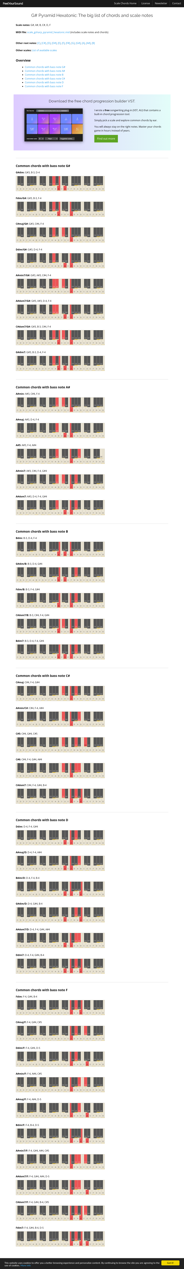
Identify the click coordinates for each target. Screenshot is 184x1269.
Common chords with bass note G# (45, 67)
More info (26, 1265)
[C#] (44, 43)
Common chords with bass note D (44, 82)
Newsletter (161, 3)
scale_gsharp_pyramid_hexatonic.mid (48, 32)
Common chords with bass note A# (45, 71)
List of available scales (44, 50)
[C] (38, 43)
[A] (83, 43)
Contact (176, 3)
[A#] (88, 43)
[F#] (68, 43)
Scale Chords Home (125, 3)
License (145, 3)
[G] (73, 43)
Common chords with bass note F (44, 86)
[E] (59, 43)
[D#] (54, 43)
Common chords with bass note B (44, 74)
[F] (63, 43)
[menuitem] (12, 3)
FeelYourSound (13, 3)
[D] (49, 43)
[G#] (78, 43)
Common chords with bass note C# (45, 78)
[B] (93, 43)
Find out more (106, 138)
